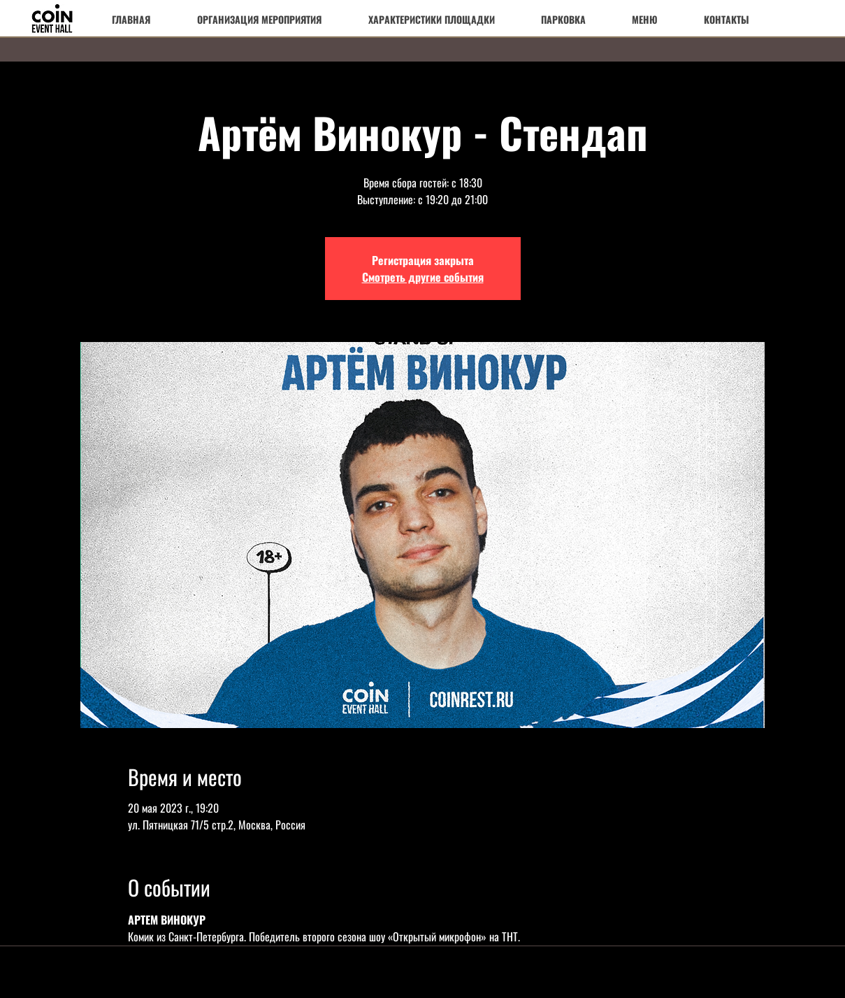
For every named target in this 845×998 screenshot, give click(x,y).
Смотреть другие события (423, 277)
